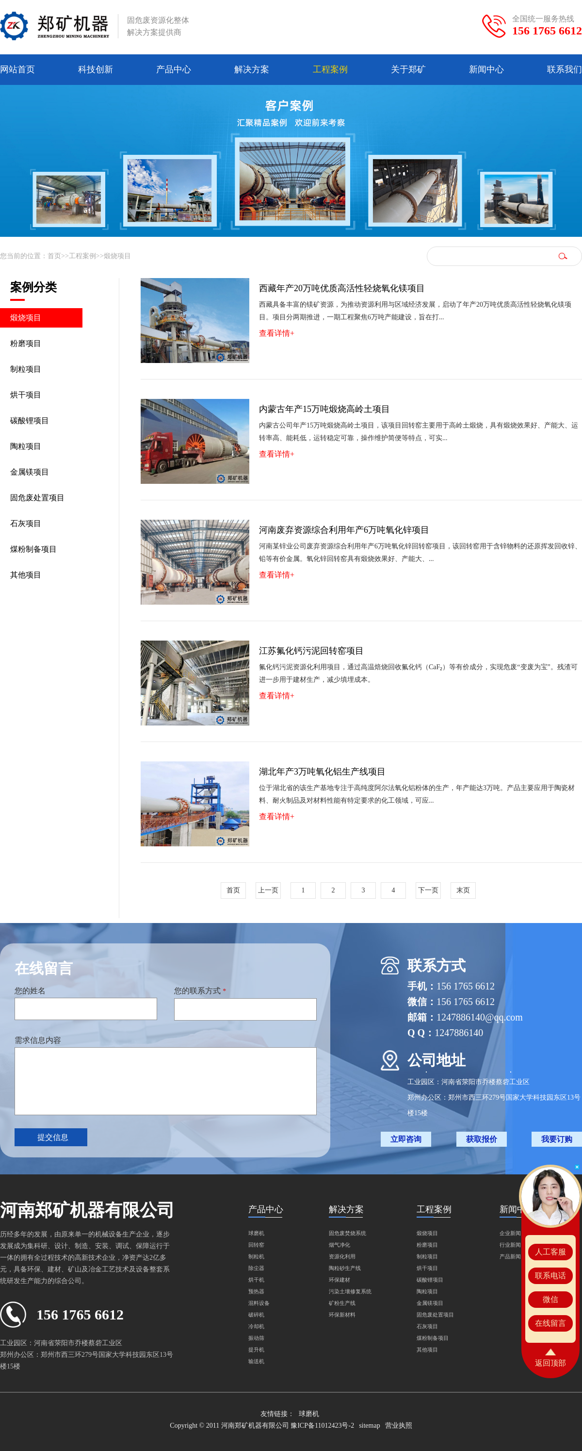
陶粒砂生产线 (345, 1268)
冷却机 (256, 1326)
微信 (550, 1299)
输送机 (256, 1361)
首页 (54, 256)
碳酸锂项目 (29, 420)
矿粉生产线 (342, 1303)
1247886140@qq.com (479, 1017)
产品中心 (173, 69)
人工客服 (550, 1252)
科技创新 (95, 69)
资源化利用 (342, 1256)
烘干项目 (25, 395)
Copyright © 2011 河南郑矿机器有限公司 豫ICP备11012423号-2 (262, 1425)
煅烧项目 (117, 256)
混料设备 (259, 1303)
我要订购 (556, 1139)
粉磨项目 (25, 343)
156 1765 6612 (547, 30)
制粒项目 (25, 369)
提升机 (256, 1349)
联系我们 (564, 69)
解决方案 (251, 69)
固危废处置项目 (37, 498)
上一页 (268, 890)
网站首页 (17, 69)
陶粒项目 (25, 446)
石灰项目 (25, 523)
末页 (463, 890)
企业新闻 (510, 1233)
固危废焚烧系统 (347, 1233)
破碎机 (256, 1315)
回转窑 (256, 1245)
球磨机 (256, 1233)
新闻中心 (486, 69)
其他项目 (25, 575)
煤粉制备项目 (33, 549)
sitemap (369, 1425)
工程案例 (330, 69)
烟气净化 (339, 1245)
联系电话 (550, 1275)
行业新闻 (510, 1245)
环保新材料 (342, 1315)
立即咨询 (405, 1139)
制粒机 (256, 1256)
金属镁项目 (29, 472)
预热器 (256, 1291)
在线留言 (550, 1323)
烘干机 (256, 1280)
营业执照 (398, 1425)
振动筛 (256, 1338)
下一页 (428, 890)
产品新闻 (510, 1256)
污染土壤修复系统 (350, 1291)
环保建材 (339, 1280)
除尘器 (256, 1268)
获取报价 (481, 1139)
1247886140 (459, 1032)
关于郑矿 (408, 69)
